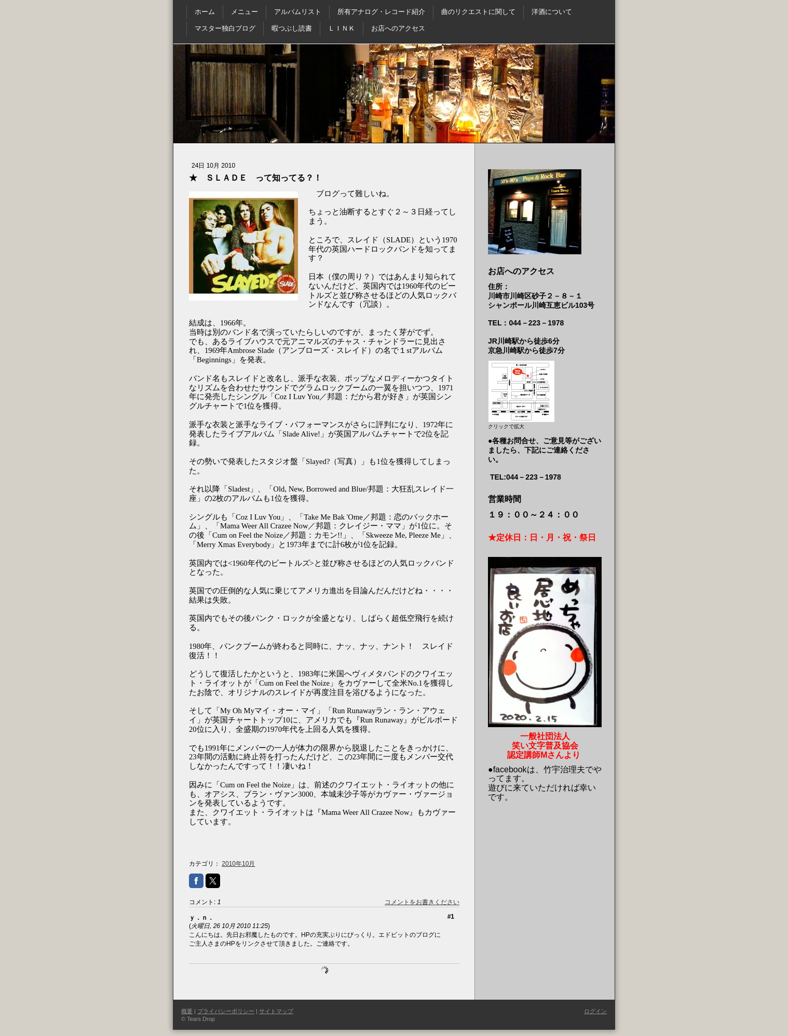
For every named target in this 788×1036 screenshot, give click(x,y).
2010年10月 (238, 863)
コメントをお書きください (422, 902)
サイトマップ (276, 1011)
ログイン (595, 1011)
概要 (187, 1011)
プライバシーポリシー (225, 1011)
